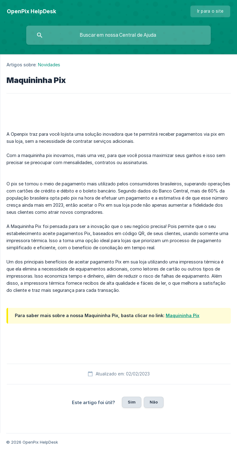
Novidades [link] (49, 64)
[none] (31, 11)
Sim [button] (131, 401)
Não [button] (154, 401)
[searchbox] (118, 35)
